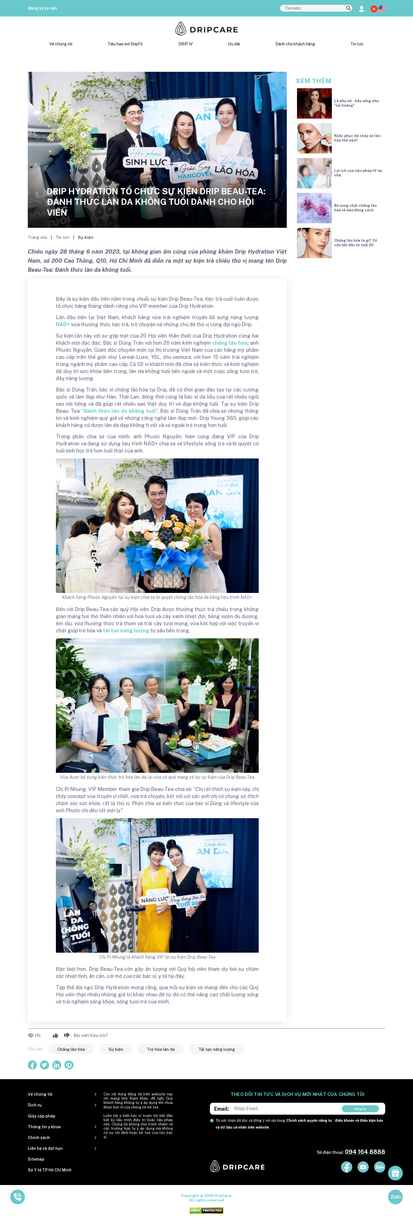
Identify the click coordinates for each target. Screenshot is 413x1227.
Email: (221, 1109)
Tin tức (357, 44)
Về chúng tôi (60, 44)
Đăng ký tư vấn (42, 8)
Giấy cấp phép (41, 1116)
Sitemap (36, 1159)
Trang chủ (38, 237)
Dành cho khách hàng (295, 44)
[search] (348, 8)
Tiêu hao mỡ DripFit (125, 44)
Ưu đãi (234, 44)
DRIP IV (185, 44)
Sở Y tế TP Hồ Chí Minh (49, 1170)
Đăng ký (360, 1108)
